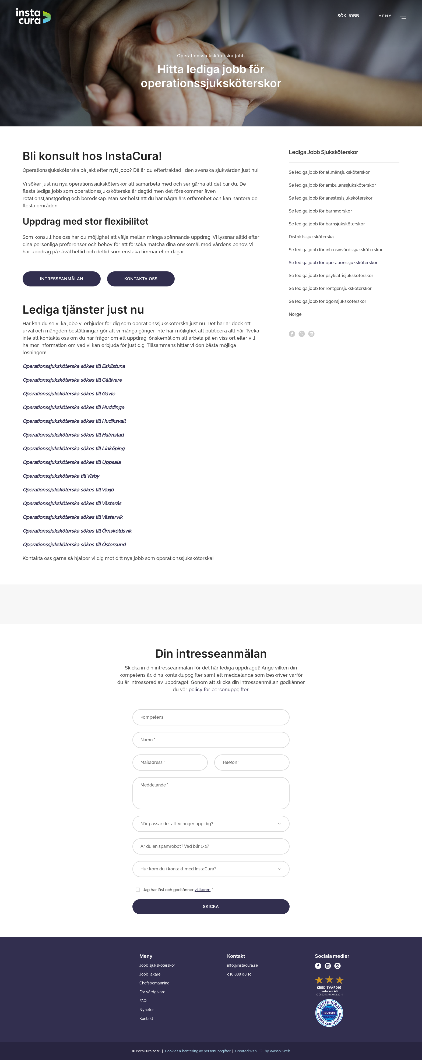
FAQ (142, 1001)
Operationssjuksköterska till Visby (61, 476)
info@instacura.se (242, 965)
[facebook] (292, 334)
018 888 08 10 (239, 974)
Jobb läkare (149, 974)
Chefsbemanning (154, 983)
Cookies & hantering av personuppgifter (198, 1051)
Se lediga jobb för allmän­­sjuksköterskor (329, 172)
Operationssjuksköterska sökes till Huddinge (73, 407)
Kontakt (146, 1018)
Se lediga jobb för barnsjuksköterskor (327, 223)
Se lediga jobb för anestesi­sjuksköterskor (330, 198)
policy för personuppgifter (218, 689)
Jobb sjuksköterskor (157, 965)
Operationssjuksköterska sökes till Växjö (68, 489)
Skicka (211, 906)
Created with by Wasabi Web (262, 1051)
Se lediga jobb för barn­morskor (320, 211)
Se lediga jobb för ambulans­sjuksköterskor (332, 185)
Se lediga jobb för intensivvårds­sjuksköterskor (336, 249)
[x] (301, 334)
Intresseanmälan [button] (61, 278)
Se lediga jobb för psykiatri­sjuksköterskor (331, 275)
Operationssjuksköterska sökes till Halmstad (73, 435)
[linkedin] (311, 334)
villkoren (202, 889)
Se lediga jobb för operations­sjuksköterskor (333, 262)
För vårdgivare (152, 992)
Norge (295, 314)
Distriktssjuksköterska (311, 236)
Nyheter (146, 1010)
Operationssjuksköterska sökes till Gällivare (72, 380)
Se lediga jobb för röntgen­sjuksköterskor (330, 288)
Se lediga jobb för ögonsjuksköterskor (327, 301)
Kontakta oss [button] (140, 278)
